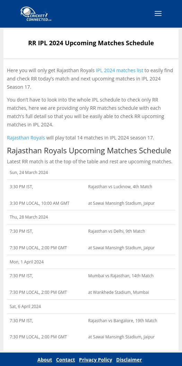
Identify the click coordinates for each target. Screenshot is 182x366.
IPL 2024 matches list (119, 70)
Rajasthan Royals (26, 137)
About (44, 359)
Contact (65, 359)
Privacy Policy (95, 359)
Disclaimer (129, 359)
